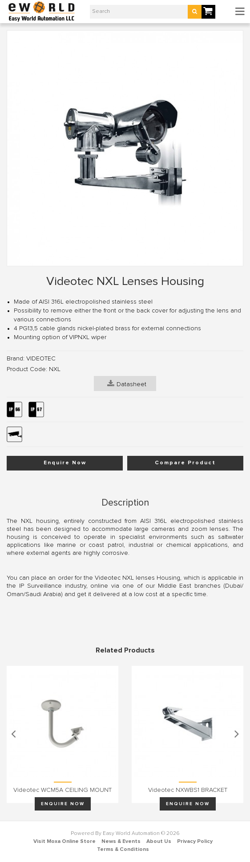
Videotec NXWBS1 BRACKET (187, 790)
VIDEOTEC (41, 359)
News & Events (121, 841)
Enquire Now (65, 463)
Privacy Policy (195, 841)
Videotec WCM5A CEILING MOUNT (62, 790)
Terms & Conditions (123, 849)
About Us (158, 841)
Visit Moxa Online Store (64, 841)
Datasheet (126, 383)
